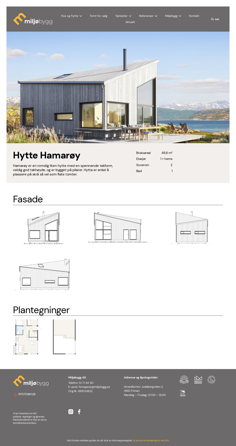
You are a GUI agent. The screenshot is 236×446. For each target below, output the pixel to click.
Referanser (146, 16)
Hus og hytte (69, 16)
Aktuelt (130, 22)
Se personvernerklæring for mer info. (151, 440)
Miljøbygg (171, 16)
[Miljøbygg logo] (32, 19)
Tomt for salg (98, 16)
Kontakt (194, 16)
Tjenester (121, 16)
